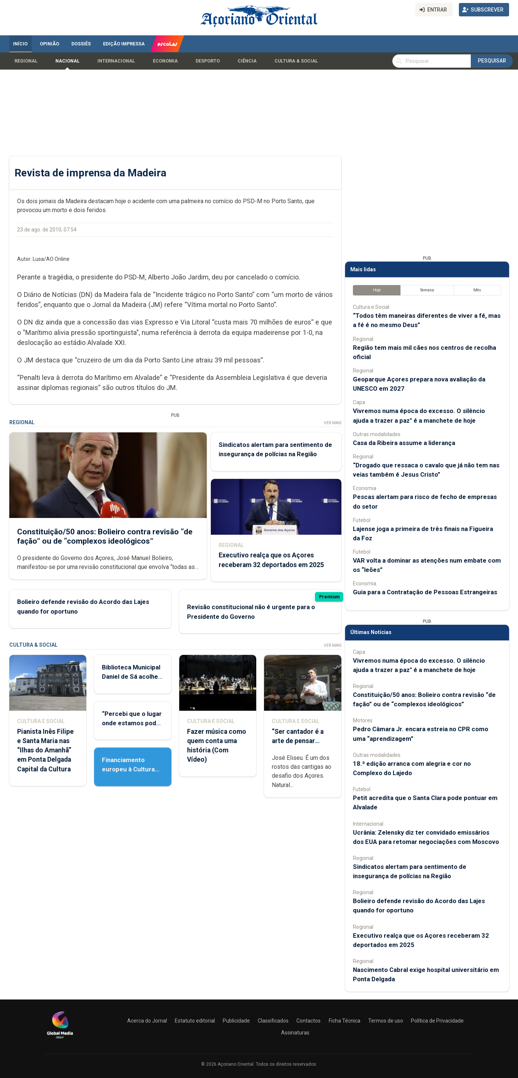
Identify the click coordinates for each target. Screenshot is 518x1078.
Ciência (247, 61)
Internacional (116, 61)
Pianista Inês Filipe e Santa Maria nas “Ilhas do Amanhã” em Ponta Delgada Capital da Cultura (45, 750)
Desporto (208, 61)
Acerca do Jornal (147, 1021)
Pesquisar (492, 61)
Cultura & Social (296, 61)
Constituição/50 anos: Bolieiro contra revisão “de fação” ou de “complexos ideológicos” (105, 536)
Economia (165, 61)
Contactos (308, 1021)
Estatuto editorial (195, 1021)
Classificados (273, 1021)
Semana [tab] (427, 290)
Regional (26, 61)
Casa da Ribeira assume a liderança (404, 443)
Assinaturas (295, 1033)
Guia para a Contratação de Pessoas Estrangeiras (425, 592)
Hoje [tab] (376, 290)
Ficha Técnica (344, 1021)
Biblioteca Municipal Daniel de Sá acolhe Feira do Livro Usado (131, 676)
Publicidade (236, 1021)
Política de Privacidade (437, 1021)
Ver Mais (332, 422)
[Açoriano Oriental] (60, 1039)
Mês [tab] (477, 290)
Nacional (67, 61)
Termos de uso (385, 1021)
